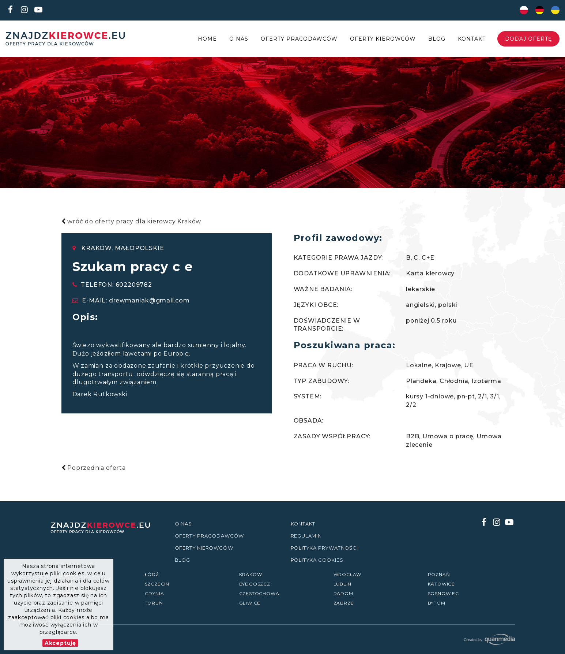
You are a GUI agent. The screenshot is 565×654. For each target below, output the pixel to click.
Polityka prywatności (324, 548)
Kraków (250, 574)
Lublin (342, 584)
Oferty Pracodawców (299, 39)
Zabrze (344, 603)
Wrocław (348, 574)
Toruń (154, 603)
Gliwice (250, 603)
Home (207, 39)
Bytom (436, 603)
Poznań (439, 574)
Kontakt (472, 39)
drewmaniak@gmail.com (149, 300)
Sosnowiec (443, 593)
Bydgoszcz (254, 584)
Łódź (152, 574)
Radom (343, 593)
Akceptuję (60, 643)
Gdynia (154, 593)
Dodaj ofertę (528, 39)
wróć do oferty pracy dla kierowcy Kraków (131, 221)
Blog (436, 39)
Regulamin (306, 536)
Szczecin (157, 584)
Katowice (441, 584)
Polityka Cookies (317, 560)
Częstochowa (259, 593)
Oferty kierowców (383, 39)
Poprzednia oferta (93, 467)
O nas (238, 39)
